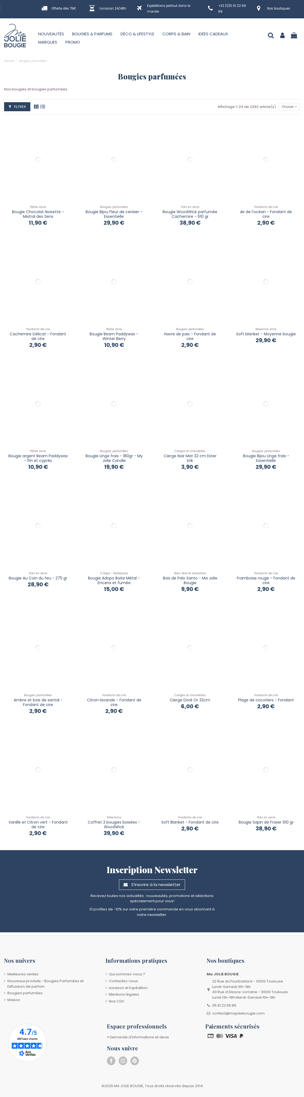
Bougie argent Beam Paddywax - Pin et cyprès (38, 458)
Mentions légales (124, 994)
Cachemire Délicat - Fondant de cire (38, 336)
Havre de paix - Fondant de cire (190, 336)
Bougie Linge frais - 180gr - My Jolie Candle (114, 458)
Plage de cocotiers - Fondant (266, 700)
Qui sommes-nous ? (127, 974)
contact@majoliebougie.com (238, 1013)
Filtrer (17, 106)
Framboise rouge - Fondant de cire (266, 580)
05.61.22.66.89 (224, 1005)
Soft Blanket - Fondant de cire (190, 822)
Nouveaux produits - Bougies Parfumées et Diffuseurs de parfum (45, 983)
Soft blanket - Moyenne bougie (266, 334)
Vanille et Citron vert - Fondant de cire (38, 824)
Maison (13, 999)
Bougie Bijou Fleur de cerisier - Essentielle (114, 214)
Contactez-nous (123, 981)
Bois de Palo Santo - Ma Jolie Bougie (190, 580)
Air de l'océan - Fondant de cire (266, 214)
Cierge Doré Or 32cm (190, 700)
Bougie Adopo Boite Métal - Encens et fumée (114, 580)
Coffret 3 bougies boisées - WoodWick (114, 824)
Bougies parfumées (25, 993)
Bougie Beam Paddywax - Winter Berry (114, 336)
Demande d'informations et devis (138, 1037)
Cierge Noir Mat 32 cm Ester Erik (190, 458)
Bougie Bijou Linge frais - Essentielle (266, 458)
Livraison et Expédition (128, 987)
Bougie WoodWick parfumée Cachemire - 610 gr (190, 214)
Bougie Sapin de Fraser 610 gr (266, 822)
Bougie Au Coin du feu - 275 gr (38, 578)
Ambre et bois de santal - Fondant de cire (38, 702)
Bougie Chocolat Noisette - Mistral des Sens (38, 214)
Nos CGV (116, 1001)
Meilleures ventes (23, 974)
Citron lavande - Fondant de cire (114, 702)
